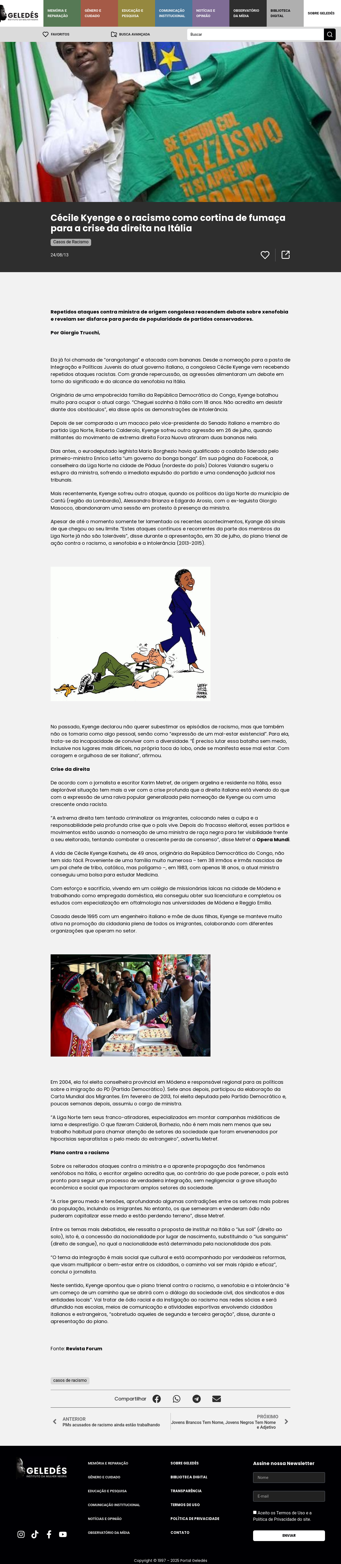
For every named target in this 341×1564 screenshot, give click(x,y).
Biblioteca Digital (280, 13)
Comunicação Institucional (172, 13)
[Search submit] (330, 34)
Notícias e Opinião (205, 13)
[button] (157, 1398)
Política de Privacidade (194, 1518)
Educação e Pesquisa (132, 13)
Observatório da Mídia (246, 13)
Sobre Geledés (321, 13)
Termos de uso (185, 1504)
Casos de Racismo (70, 241)
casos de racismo (70, 1380)
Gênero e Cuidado (93, 13)
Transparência (186, 1490)
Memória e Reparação (57, 13)
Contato (179, 1532)
